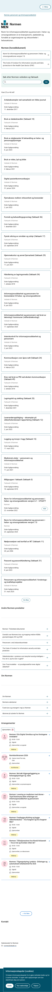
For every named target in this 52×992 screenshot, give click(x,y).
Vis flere (26, 913)
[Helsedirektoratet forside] (3, 7)
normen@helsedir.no (10, 946)
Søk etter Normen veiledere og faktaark (20, 77)
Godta (9, 986)
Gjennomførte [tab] (8, 730)
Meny (46, 7)
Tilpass (35, 986)
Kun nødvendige (22, 986)
